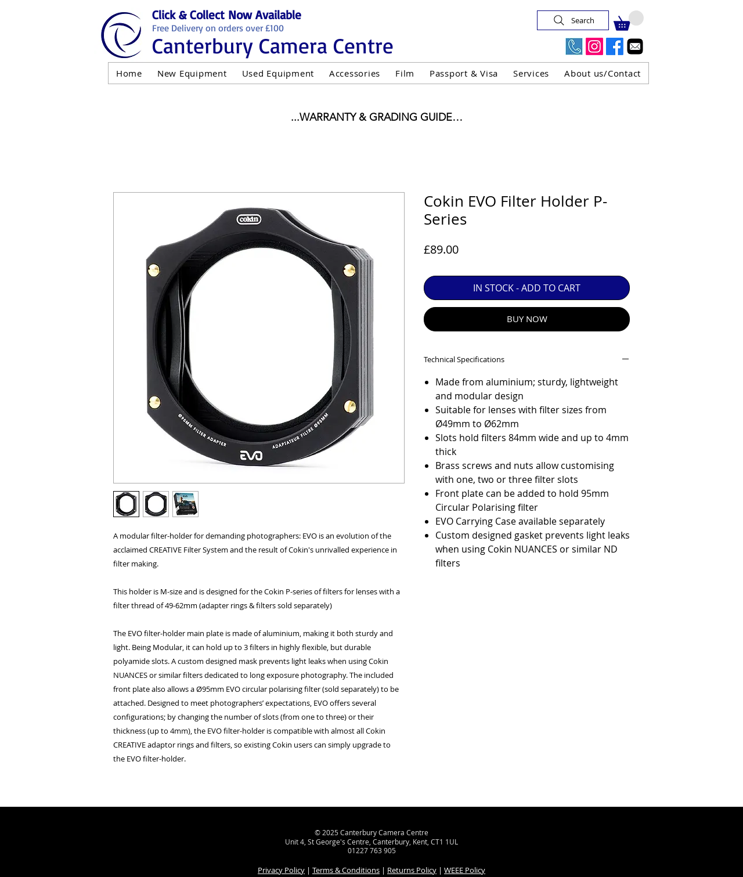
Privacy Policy (281, 870)
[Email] (635, 46)
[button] (629, 20)
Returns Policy (412, 870)
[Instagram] (594, 46)
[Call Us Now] (574, 46)
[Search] (573, 20)
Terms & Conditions (346, 870)
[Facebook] (614, 46)
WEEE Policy (464, 870)
